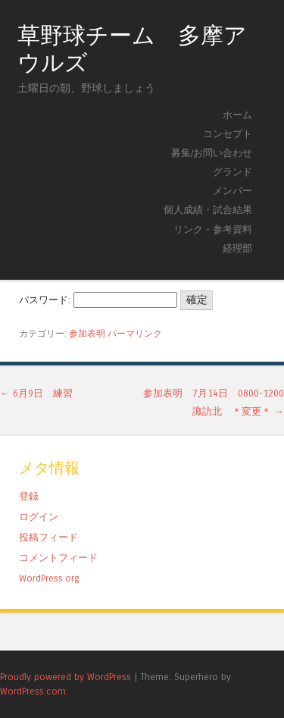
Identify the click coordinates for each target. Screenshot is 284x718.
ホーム (237, 115)
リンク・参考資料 (212, 229)
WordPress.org (49, 578)
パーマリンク (135, 333)
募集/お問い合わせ (211, 152)
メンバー (232, 190)
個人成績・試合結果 (208, 209)
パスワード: (98, 300)
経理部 (237, 248)
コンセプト (227, 134)
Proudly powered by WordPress (65, 676)
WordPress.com (33, 691)
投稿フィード (48, 537)
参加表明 (87, 333)
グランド (232, 171)
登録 (29, 496)
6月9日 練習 (36, 393)
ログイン (38, 516)
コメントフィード (58, 557)
